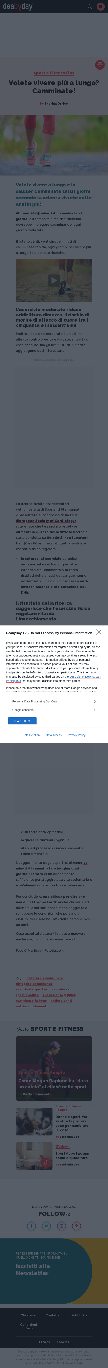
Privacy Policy (76, 735)
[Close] (100, 633)
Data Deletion (31, 735)
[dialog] (54, 684)
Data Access (54, 735)
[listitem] (54, 701)
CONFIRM (22, 720)
